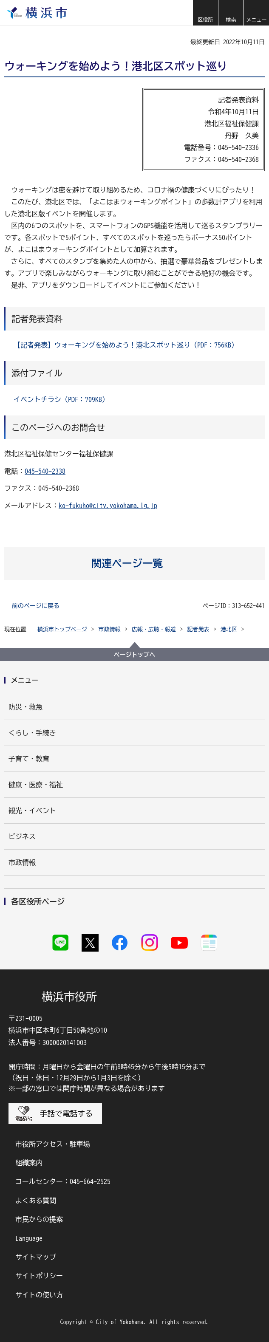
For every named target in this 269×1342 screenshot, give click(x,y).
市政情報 (110, 629)
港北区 (229, 629)
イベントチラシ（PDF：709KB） (61, 399)
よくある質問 (35, 1200)
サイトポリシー (39, 1275)
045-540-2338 (45, 471)
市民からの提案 (39, 1219)
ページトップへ (135, 655)
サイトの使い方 (39, 1294)
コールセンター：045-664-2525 (62, 1181)
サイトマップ (35, 1257)
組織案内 (28, 1162)
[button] (205, 12)
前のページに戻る (35, 606)
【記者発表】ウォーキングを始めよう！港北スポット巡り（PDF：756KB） (126, 345)
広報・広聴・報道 (154, 629)
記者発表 (198, 629)
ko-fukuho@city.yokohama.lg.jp (108, 505)
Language (28, 1238)
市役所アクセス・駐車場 (52, 1144)
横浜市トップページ (62, 629)
